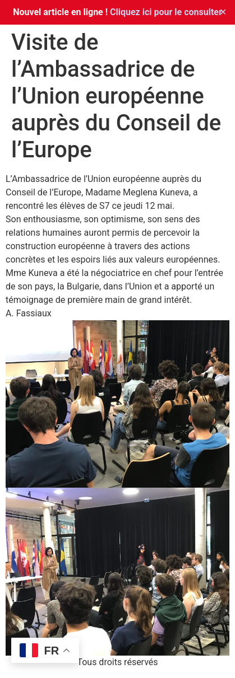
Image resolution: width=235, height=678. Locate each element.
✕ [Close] (223, 12)
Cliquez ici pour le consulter (166, 12)
